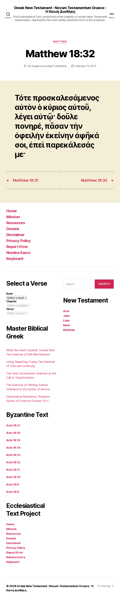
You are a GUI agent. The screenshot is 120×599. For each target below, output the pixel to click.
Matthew (60, 41)
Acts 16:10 (13, 477)
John (66, 315)
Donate (12, 228)
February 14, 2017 (85, 66)
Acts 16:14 (13, 447)
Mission (13, 216)
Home (11, 210)
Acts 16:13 (13, 454)
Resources (15, 222)
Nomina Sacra (18, 252)
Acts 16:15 (13, 440)
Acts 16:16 (13, 432)
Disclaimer (15, 234)
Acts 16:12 (13, 462)
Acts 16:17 (13, 425)
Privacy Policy (18, 240)
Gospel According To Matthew (49, 66)
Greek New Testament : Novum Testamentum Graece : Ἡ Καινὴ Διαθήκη (60, 9)
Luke (66, 320)
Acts (66, 311)
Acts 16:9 (12, 484)
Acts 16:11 (13, 469)
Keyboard (14, 258)
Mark (66, 325)
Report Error (17, 246)
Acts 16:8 (12, 491)
